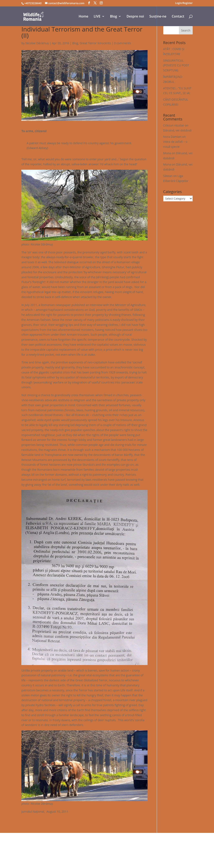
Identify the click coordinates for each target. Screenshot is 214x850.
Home (83, 17)
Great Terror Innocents (95, 43)
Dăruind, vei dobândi (177, 130)
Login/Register (183, 3)
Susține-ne (157, 17)
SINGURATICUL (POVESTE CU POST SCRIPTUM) (176, 65)
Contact (178, 17)
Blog (113, 17)
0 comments (122, 43)
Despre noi (135, 17)
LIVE (97, 17)
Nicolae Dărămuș (37, 43)
